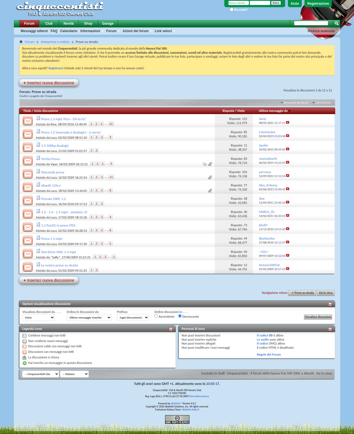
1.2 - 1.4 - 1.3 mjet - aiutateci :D (64, 212)
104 (244, 172)
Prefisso (122, 312)
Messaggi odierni (34, 31)
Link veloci (163, 31)
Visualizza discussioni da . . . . (41, 312)
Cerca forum (323, 102)
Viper (54, 164)
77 (245, 185)
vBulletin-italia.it (190, 409)
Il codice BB (265, 335)
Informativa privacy (199, 396)
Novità (69, 23)
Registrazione (318, 4)
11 (245, 145)
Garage (107, 23)
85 (245, 132)
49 (245, 238)
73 (245, 225)
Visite (241, 111)
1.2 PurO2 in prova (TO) (58, 225)
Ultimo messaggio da (275, 111)
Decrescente (188, 316)
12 (245, 265)
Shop (88, 23)
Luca (54, 138)
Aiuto (295, 4)
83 (245, 159)
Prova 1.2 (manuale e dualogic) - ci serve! (71, 132)
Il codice (262, 343)
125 (244, 119)
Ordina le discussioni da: (83, 312)
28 (245, 199)
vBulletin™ (176, 403)
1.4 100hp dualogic (55, 145)
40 (245, 252)
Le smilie (263, 339)
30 (245, 212)
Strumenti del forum (296, 102)
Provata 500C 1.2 (53, 199)
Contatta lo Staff (213, 373)
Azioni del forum (136, 31)
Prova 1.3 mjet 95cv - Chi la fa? (63, 119)
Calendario (68, 31)
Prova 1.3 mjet (51, 239)
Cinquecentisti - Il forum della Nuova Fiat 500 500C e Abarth (270, 373)
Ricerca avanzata (321, 31)
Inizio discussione (46, 111)
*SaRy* (55, 257)
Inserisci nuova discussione (49, 82)
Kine (53, 124)
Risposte (228, 111)
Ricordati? (239, 9)
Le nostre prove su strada (59, 265)
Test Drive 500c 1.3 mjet (58, 252)
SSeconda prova (52, 172)
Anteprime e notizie (55, 42)
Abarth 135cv (51, 185)
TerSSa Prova (50, 159)
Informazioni (90, 31)
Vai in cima (325, 293)
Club (49, 23)
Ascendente (164, 316)
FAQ (54, 31)
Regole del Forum (269, 354)
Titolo (27, 111)
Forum (29, 23)
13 (111, 123)
